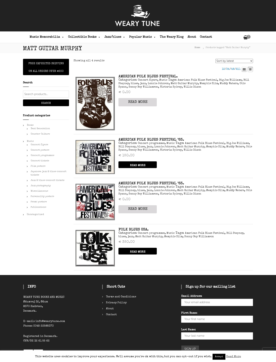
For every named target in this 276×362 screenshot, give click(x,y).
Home (197, 48)
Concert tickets (40, 161)
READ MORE (137, 102)
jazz (143, 83)
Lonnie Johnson (158, 83)
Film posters (38, 166)
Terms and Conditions (121, 297)
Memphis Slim (209, 83)
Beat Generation (40, 129)
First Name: (189, 313)
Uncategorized (35, 214)
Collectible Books (84, 37)
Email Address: (191, 296)
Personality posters (42, 196)
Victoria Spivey (171, 87)
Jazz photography (41, 186)
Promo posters (39, 202)
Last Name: (188, 329)
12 (223, 69)
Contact (206, 37)
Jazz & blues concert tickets (47, 180)
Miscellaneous (39, 191)
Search (46, 103)
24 (228, 69)
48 (233, 69)
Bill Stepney (127, 146)
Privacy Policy (116, 302)
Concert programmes (151, 143)
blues (134, 83)
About (191, 37)
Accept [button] (219, 356)
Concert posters (40, 150)
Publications (38, 207)
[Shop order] (234, 61)
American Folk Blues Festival (197, 80)
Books (30, 125)
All (238, 69)
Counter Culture (40, 134)
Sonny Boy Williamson (143, 87)
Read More (233, 356)
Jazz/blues (114, 37)
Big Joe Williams (230, 80)
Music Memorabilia (47, 37)
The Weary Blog (172, 37)
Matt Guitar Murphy (184, 83)
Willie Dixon (192, 87)
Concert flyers (147, 80)
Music (163, 80)
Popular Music (142, 37)
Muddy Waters (229, 83)
